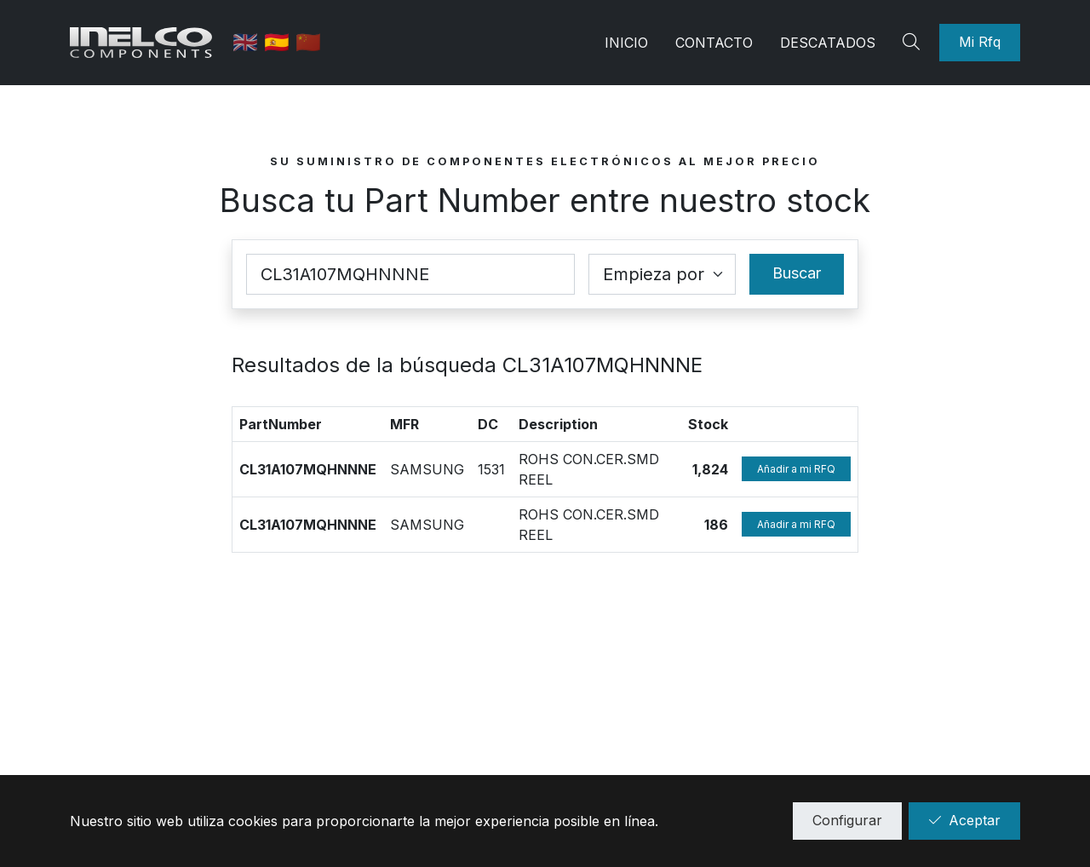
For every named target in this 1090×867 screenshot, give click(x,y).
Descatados (827, 42)
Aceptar (964, 820)
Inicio (626, 42)
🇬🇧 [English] (251, 42)
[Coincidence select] (662, 274)
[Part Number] (410, 274)
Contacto (714, 42)
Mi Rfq (980, 41)
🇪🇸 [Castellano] (282, 42)
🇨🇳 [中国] (311, 42)
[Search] (914, 42)
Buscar (796, 273)
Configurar (847, 820)
